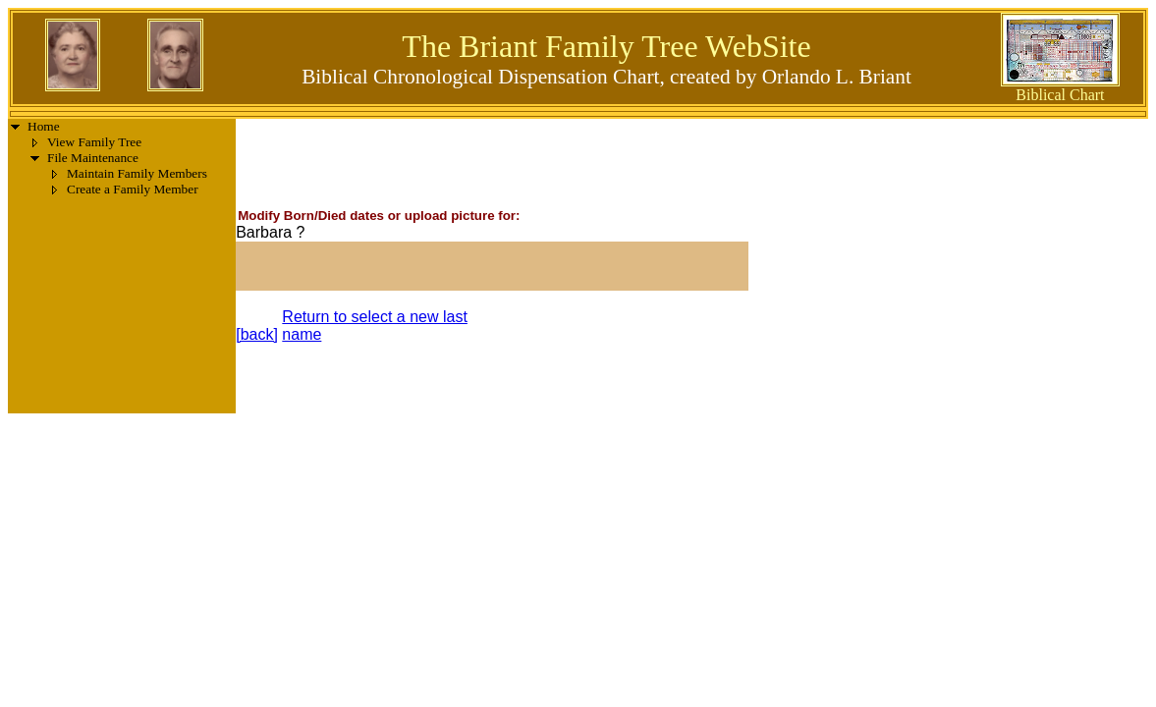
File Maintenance (92, 157)
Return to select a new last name (375, 325)
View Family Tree (94, 142)
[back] (257, 334)
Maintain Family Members (137, 173)
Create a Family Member (132, 189)
